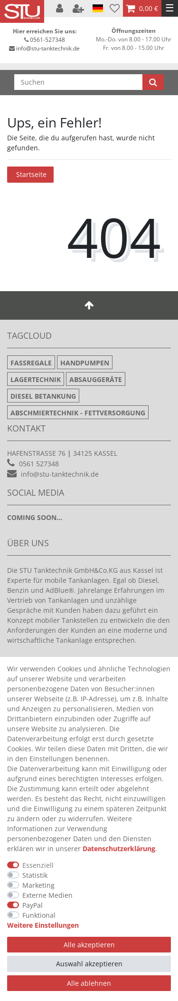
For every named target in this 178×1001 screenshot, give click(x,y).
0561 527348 (39, 463)
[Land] (97, 8)
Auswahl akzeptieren (89, 963)
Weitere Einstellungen (43, 925)
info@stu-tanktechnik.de (48, 48)
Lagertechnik (35, 379)
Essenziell (38, 865)
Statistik (34, 875)
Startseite (31, 174)
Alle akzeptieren (89, 944)
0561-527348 (47, 40)
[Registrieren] (79, 8)
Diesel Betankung (43, 396)
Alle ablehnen (89, 983)
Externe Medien (47, 895)
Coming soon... (34, 517)
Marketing (38, 885)
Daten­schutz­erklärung (119, 848)
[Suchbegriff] (78, 82)
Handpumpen (84, 362)
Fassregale (31, 362)
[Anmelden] (60, 8)
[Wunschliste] (114, 8)
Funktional (39, 915)
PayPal (32, 905)
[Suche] (153, 82)
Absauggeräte (95, 379)
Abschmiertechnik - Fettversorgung (77, 412)
